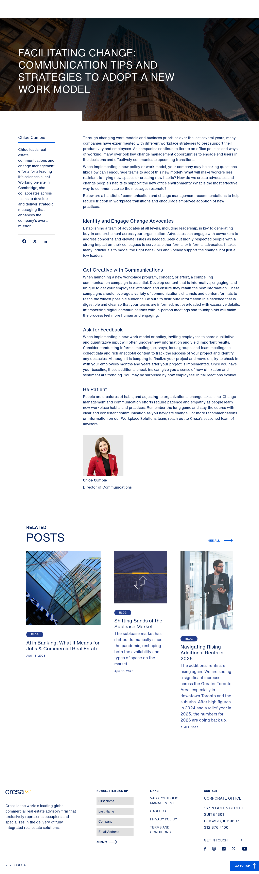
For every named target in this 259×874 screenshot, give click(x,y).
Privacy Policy (163, 819)
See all (214, 540)
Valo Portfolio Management (164, 800)
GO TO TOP (242, 865)
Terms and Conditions (160, 830)
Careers (158, 811)
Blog (34, 634)
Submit (102, 842)
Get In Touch (223, 840)
